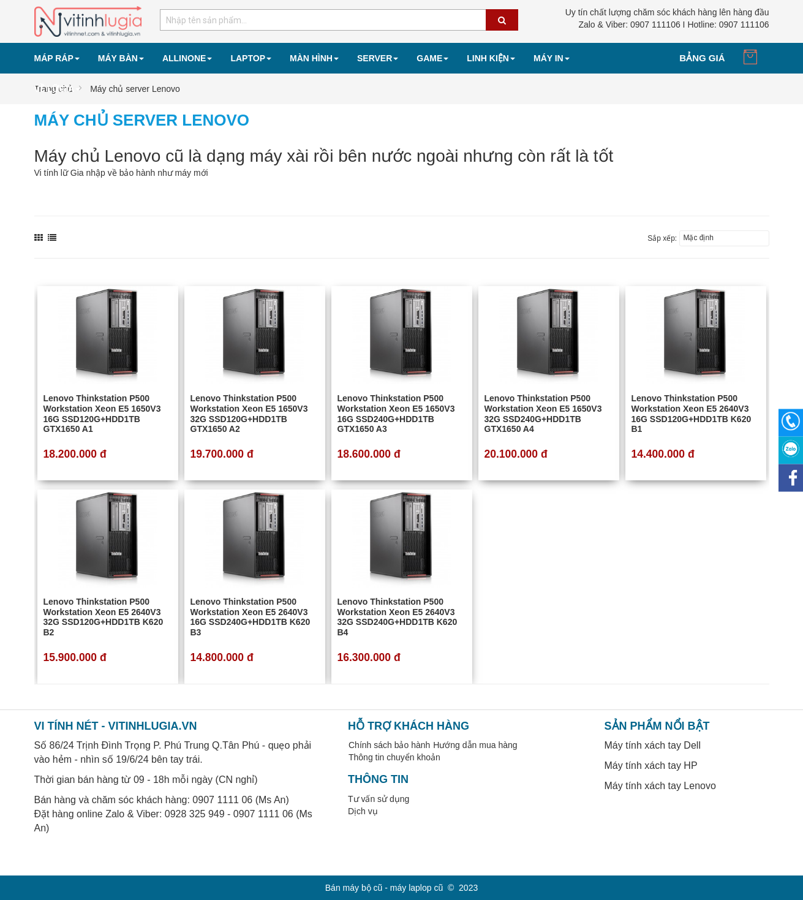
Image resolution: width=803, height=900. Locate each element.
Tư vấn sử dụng (378, 799)
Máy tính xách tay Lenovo (660, 786)
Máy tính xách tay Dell (653, 745)
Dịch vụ (363, 811)
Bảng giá (702, 58)
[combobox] (339, 20)
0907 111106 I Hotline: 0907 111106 (673, 24)
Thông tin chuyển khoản (394, 757)
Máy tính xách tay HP (651, 765)
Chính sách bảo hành (389, 745)
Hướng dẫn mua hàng (475, 745)
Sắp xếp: (662, 238)
